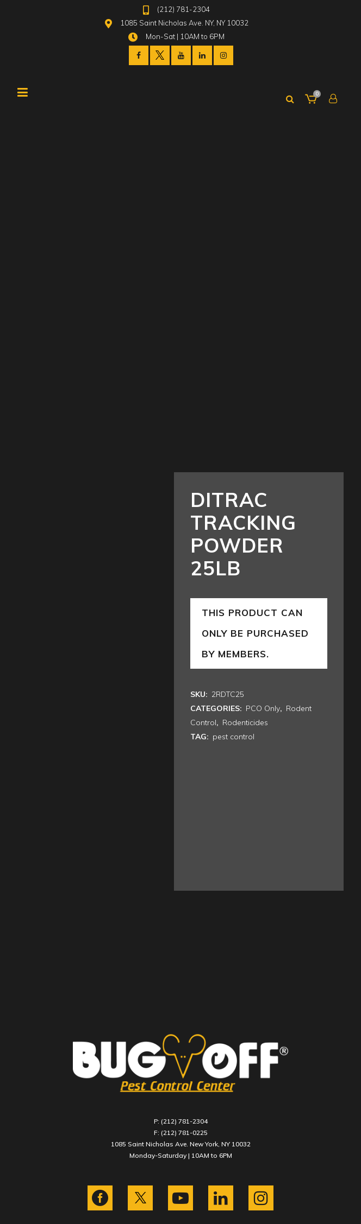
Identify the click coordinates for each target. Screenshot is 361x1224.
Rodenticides (245, 722)
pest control (233, 736)
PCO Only (263, 708)
